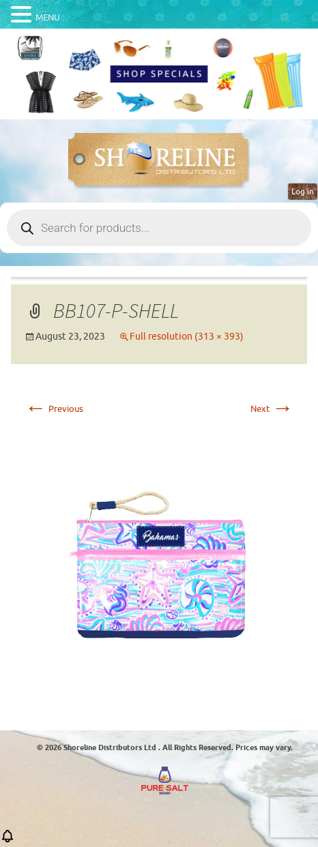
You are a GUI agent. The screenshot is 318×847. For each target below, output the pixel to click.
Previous (54, 409)
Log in (302, 191)
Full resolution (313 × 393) (187, 336)
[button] (7, 840)
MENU (47, 17)
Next (271, 409)
